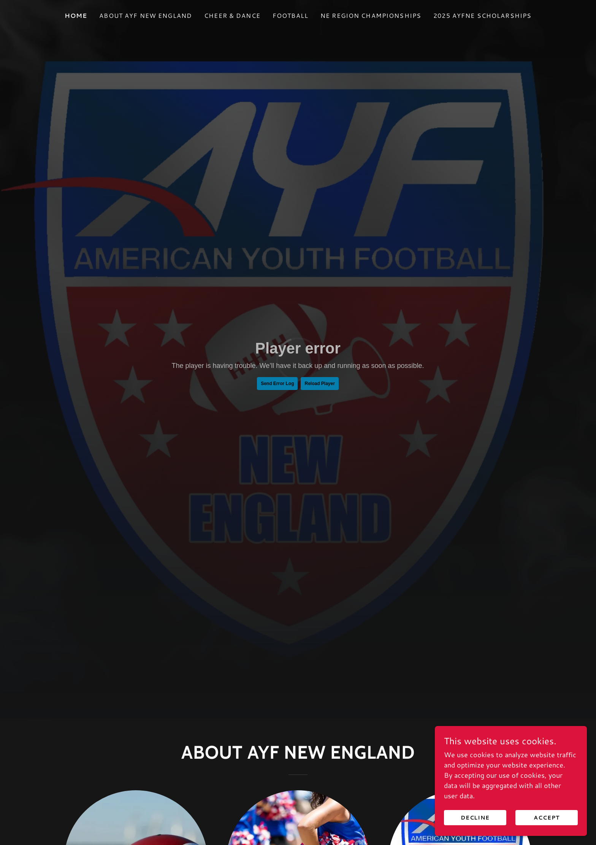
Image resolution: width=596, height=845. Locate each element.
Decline (475, 817)
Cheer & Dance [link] (232, 15)
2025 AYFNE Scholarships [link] (482, 15)
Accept (547, 817)
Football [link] (290, 15)
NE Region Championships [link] (370, 15)
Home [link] (76, 15)
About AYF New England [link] (145, 15)
